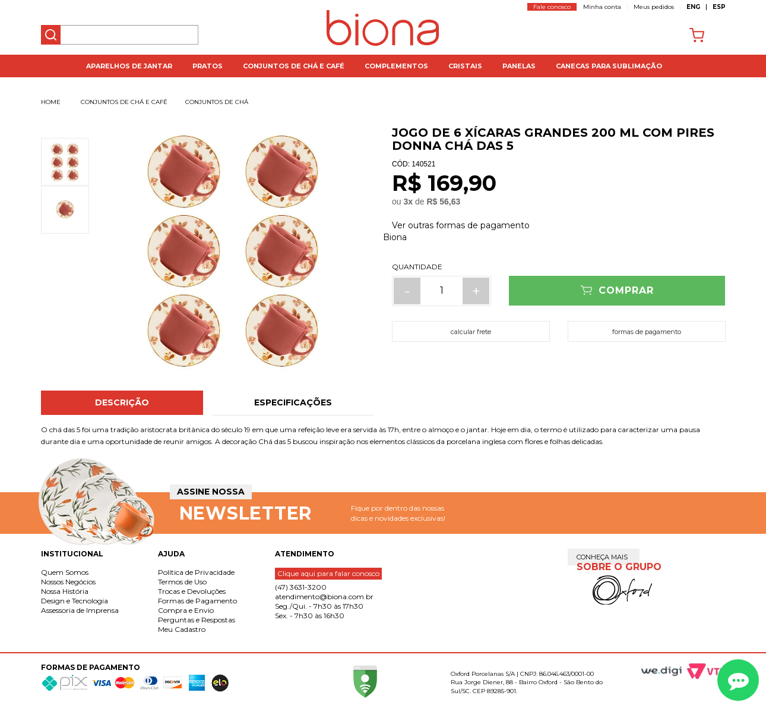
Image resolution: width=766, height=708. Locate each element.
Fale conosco (552, 7)
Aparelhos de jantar (129, 66)
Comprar (626, 290)
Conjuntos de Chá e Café (293, 66)
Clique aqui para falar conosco (328, 573)
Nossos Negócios (68, 581)
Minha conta (602, 7)
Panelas (519, 66)
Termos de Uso (182, 581)
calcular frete (471, 332)
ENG (693, 7)
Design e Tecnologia (74, 600)
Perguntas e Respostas (196, 619)
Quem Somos (64, 572)
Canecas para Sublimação (609, 66)
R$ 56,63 (443, 201)
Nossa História (64, 591)
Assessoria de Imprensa (80, 610)
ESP (719, 7)
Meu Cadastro (181, 629)
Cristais (465, 66)
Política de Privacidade (196, 572)
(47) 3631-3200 (301, 587)
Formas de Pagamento (197, 600)
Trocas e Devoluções (192, 591)
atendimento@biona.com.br (324, 596)
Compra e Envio (186, 610)
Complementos (396, 66)
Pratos (207, 66)
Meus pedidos (654, 7)
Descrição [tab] (122, 402)
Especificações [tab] (293, 402)
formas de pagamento (646, 332)
